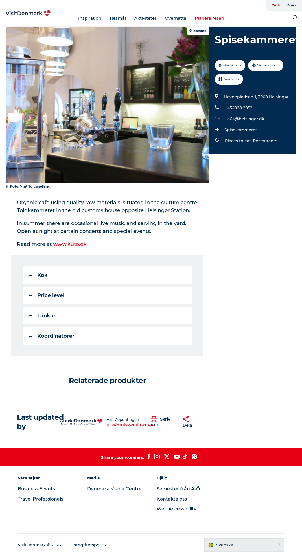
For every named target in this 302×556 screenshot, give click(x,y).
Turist (277, 5)
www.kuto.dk (70, 244)
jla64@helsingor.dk (244, 118)
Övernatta (175, 18)
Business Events (36, 488)
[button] (162, 422)
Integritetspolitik (89, 545)
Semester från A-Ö (178, 488)
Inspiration (89, 18)
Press (291, 5)
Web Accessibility (176, 508)
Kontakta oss (172, 499)
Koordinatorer (52, 336)
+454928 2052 (238, 107)
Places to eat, (239, 140)
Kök (38, 275)
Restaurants (265, 140)
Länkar (42, 316)
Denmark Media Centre (114, 488)
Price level (46, 295)
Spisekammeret (240, 129)
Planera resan (209, 18)
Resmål (118, 18)
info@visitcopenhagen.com (132, 424)
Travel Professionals (40, 499)
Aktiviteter (145, 18)
